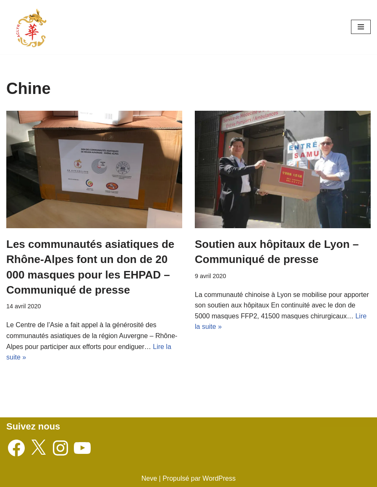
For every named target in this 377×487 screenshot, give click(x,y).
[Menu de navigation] (361, 27)
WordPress (219, 478)
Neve (149, 478)
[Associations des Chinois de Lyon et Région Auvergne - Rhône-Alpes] (31, 27)
